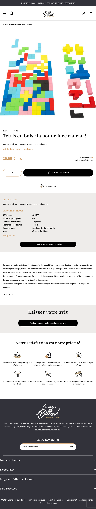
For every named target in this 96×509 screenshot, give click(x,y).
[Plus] (19, 172)
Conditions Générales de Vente (80, 500)
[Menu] (4, 13)
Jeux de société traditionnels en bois (17, 25)
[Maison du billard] (48, 13)
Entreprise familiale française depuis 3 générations (17, 358)
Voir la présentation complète (48, 244)
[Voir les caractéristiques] (9, 235)
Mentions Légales (56, 500)
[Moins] (6, 172)
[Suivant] (94, 78)
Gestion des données (48, 503)
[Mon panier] (91, 13)
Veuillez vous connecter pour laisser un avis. (48, 323)
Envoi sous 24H (48, 186)
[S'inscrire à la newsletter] (71, 446)
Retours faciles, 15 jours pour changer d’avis (78, 358)
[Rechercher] (11, 13)
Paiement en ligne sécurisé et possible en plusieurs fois (78, 377)
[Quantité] (12, 172)
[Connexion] (84, 13)
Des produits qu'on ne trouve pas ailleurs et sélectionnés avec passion (48, 358)
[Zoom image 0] (48, 78)
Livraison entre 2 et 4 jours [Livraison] (83, 160)
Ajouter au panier (58, 172)
